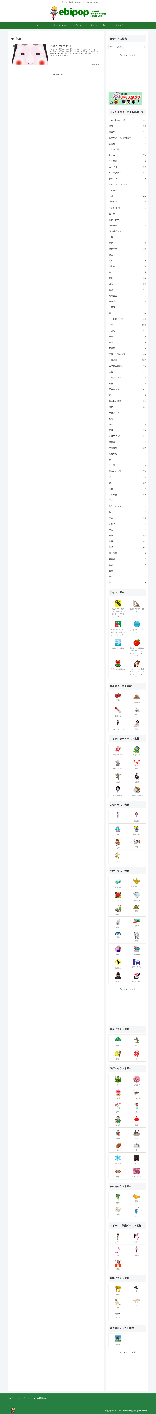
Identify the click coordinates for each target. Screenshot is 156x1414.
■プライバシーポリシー (21, 1398)
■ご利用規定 (40, 1398)
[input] (127, 46)
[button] (144, 46)
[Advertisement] (56, 92)
